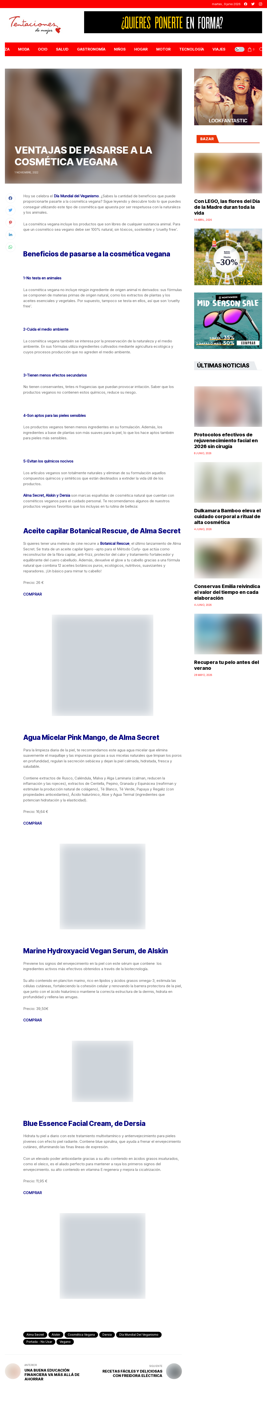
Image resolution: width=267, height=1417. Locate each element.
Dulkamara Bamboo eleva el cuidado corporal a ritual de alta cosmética (227, 516)
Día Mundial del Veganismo (138, 1334)
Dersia (107, 1334)
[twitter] (253, 4)
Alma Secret (35, 1334)
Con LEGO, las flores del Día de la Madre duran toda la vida (227, 207)
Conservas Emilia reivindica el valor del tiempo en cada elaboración (227, 592)
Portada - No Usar (39, 1342)
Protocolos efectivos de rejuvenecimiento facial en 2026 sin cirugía (226, 440)
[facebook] (245, 4)
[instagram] (260, 4)
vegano (65, 1342)
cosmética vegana (81, 1334)
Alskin (56, 1334)
